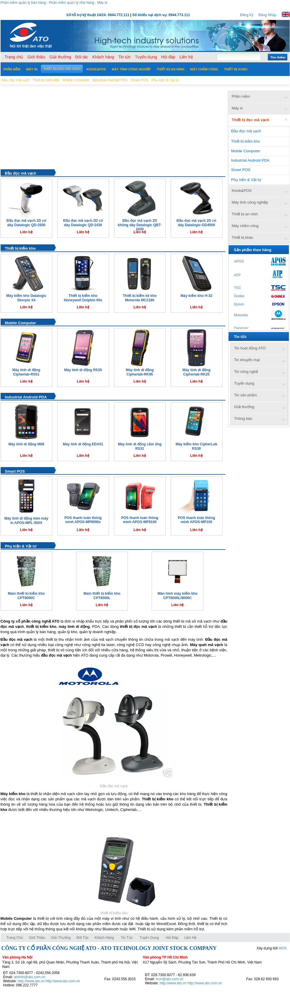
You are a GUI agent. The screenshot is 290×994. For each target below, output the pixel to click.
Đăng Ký (247, 15)
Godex (239, 296)
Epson (239, 304)
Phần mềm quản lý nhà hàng (71, 3)
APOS (239, 261)
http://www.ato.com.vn (63, 981)
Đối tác (82, 938)
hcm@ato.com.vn (169, 979)
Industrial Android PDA (26, 397)
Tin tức (127, 938)
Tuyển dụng (149, 938)
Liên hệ (191, 938)
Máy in (102, 3)
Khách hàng (105, 938)
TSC (237, 288)
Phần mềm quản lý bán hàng (23, 3)
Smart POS (15, 471)
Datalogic (241, 328)
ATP (237, 275)
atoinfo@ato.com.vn (29, 977)
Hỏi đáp (172, 938)
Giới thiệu (37, 938)
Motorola (241, 315)
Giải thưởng (61, 938)
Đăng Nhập (267, 15)
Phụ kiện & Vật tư (21, 546)
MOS (282, 948)
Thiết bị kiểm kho (20, 248)
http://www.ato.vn (31, 981)
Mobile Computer (20, 323)
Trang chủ (14, 938)
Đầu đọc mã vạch (20, 173)
